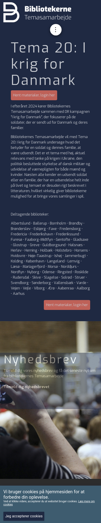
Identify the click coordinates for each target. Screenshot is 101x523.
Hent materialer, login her (34, 95)
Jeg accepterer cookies (23, 516)
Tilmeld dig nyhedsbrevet (26, 386)
